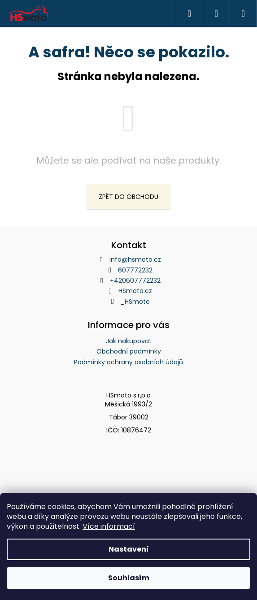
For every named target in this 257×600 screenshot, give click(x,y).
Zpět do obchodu (128, 196)
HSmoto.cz (135, 290)
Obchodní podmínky (128, 351)
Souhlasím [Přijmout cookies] (128, 578)
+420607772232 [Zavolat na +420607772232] (135, 280)
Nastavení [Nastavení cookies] (129, 549)
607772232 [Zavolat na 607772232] (135, 270)
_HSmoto (135, 301)
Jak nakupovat (129, 341)
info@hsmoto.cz (135, 259)
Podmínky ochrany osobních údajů (128, 362)
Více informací (109, 526)
